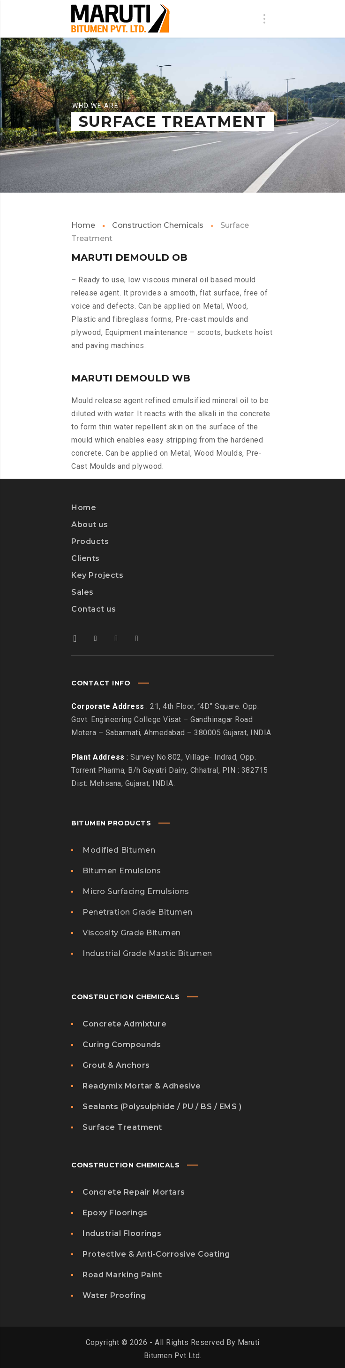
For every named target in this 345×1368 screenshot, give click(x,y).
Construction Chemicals (157, 225)
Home (83, 225)
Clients (85, 558)
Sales (82, 592)
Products (90, 541)
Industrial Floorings (121, 1233)
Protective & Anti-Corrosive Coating (156, 1254)
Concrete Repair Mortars (133, 1192)
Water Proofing (114, 1295)
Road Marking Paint (122, 1274)
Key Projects (97, 575)
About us (89, 524)
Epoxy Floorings (115, 1212)
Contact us (93, 609)
